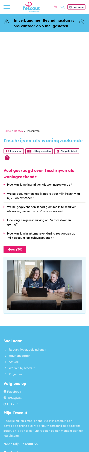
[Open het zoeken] (63, 7)
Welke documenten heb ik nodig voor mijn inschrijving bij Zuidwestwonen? (43, 196)
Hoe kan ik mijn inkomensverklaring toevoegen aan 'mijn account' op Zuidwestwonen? (42, 235)
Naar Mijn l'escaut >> (21, 444)
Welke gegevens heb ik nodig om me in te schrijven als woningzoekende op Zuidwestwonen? (41, 209)
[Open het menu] (7, 7)
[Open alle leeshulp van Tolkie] (7, 157)
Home (7, 131)
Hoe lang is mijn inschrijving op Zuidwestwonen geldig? (39, 222)
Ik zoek (18, 131)
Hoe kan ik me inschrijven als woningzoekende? (39, 184)
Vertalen (76, 7)
